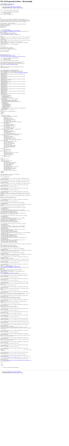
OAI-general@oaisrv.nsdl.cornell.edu (7, 64)
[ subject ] (18, 7)
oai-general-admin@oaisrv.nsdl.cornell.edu (11, 34)
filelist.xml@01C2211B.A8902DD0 (21, 85)
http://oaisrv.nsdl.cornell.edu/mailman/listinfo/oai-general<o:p (17, 430)
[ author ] (21, 7)
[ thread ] (14, 7)
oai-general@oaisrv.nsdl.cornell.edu (9, 38)
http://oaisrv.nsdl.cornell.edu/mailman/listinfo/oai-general (12, 65)
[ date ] (11, 7)
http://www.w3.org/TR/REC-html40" (11, 75)
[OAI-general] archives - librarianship (14, 6)
